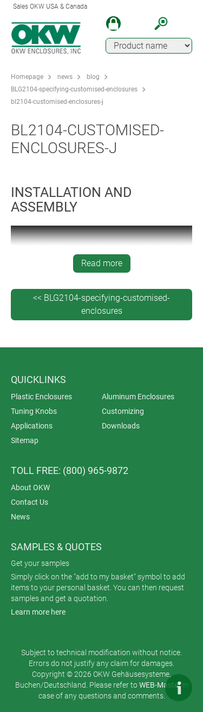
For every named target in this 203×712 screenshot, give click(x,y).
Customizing (123, 411)
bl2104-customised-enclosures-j (57, 102)
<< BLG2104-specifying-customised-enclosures (101, 304)
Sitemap (24, 440)
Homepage (27, 77)
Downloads (121, 425)
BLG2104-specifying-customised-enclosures (74, 89)
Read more (101, 263)
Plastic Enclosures (41, 396)
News (20, 516)
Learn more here (38, 612)
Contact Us (29, 502)
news (65, 77)
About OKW (30, 487)
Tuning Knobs (34, 411)
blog (93, 77)
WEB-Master (160, 685)
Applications (32, 425)
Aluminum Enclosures (138, 396)
